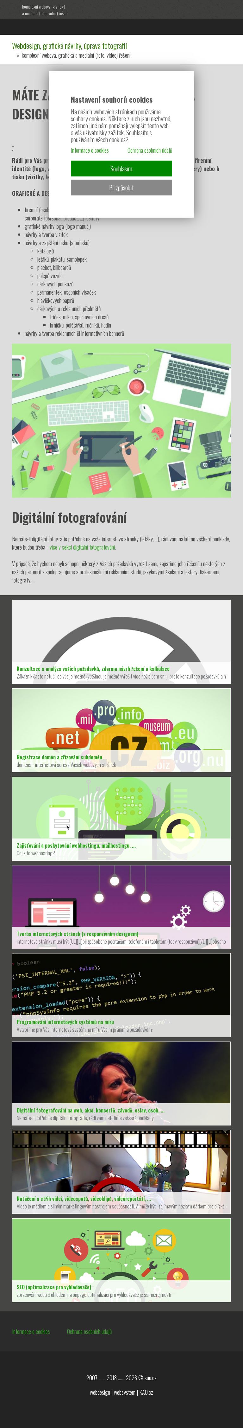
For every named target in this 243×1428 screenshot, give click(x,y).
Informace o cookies (31, 1331)
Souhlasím (121, 168)
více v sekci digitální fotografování (82, 547)
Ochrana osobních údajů (89, 1331)
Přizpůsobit (121, 187)
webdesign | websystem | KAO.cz (121, 1392)
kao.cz (151, 1378)
